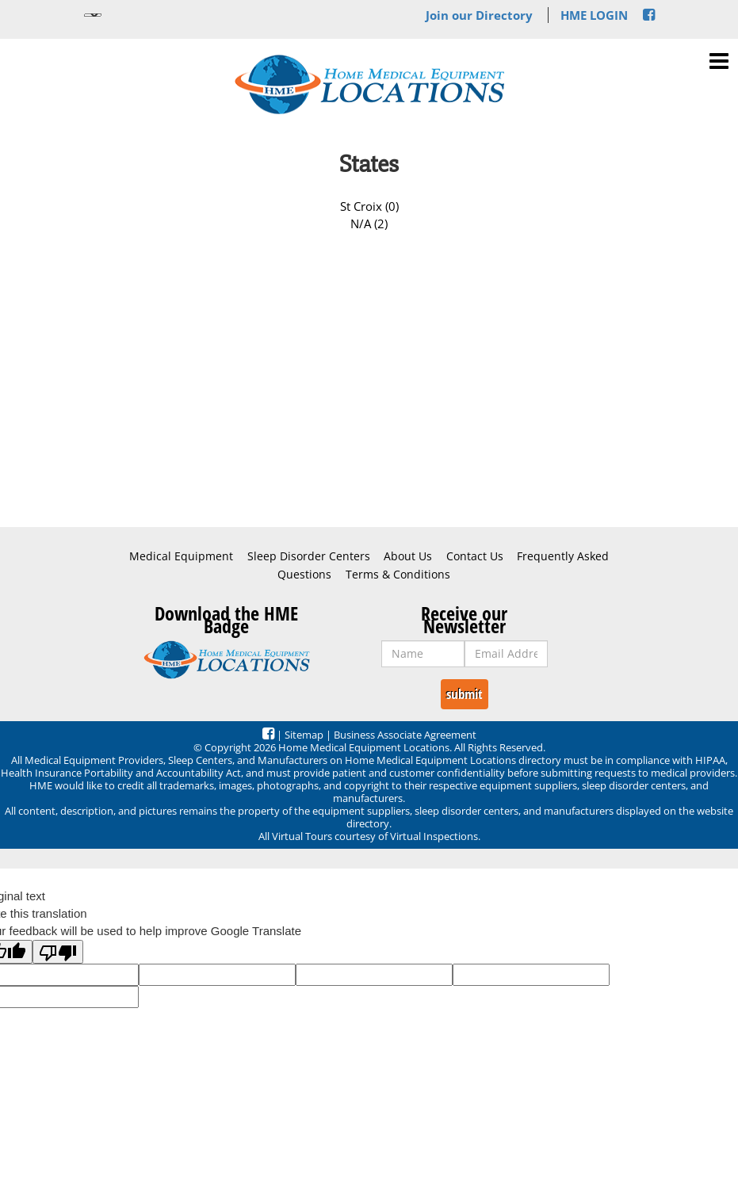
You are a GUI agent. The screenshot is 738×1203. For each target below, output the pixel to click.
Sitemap (304, 735)
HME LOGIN (594, 15)
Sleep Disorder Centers (308, 556)
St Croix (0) (369, 206)
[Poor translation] (58, 952)
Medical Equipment (181, 556)
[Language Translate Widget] (92, 15)
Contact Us (474, 556)
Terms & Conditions (398, 574)
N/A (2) (369, 223)
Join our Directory (479, 15)
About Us (408, 556)
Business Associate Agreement (405, 735)
